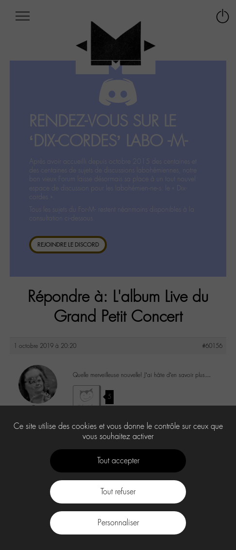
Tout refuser (118, 492)
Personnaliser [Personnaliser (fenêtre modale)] (118, 523)
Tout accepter (118, 461)
